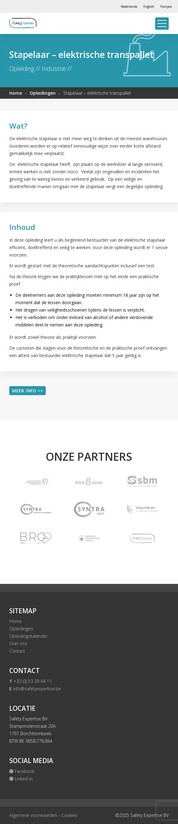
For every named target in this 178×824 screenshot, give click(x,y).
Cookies (69, 815)
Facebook (22, 771)
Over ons (18, 643)
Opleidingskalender (28, 636)
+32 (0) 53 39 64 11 (30, 681)
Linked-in (21, 779)
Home (15, 93)
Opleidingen (43, 93)
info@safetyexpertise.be (35, 689)
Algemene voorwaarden (33, 815)
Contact (17, 651)
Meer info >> (27, 391)
